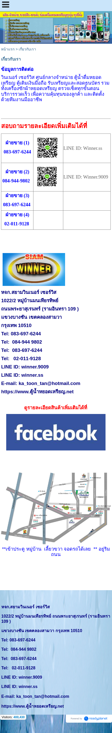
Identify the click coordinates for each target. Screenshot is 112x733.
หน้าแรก (8, 49)
